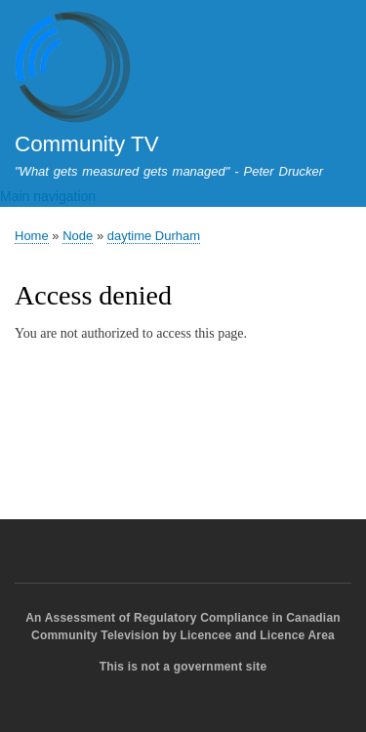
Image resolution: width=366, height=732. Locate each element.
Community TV (87, 144)
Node (77, 235)
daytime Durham (153, 235)
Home (32, 235)
